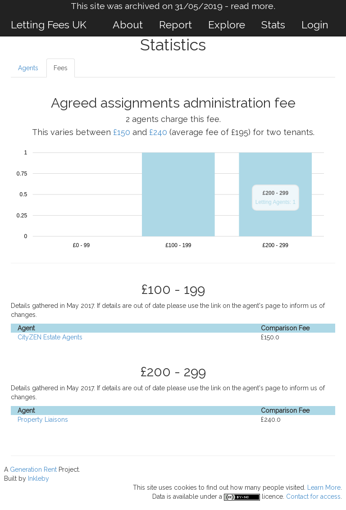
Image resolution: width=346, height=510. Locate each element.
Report (175, 24)
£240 (158, 132)
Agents (28, 68)
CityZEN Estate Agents (50, 337)
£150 (121, 132)
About (128, 24)
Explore (226, 24)
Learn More (324, 487)
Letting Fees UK (48, 24)
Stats (273, 24)
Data (158, 496)
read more (252, 6)
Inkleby (38, 478)
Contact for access (313, 496)
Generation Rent (33, 469)
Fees (61, 68)
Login (314, 24)
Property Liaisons (43, 419)
